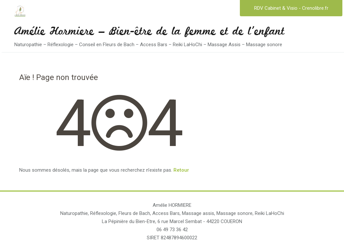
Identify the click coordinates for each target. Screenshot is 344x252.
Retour (181, 170)
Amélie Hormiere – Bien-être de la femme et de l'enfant (149, 32)
